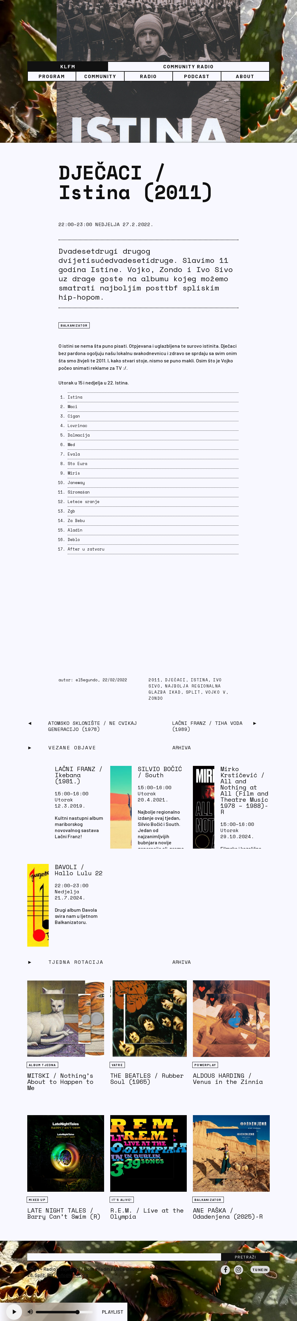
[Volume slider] (64, 1312)
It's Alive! (122, 1200)
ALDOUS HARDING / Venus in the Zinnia (228, 1078)
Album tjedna (42, 1065)
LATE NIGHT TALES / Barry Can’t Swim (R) (64, 1213)
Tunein (260, 1269)
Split (193, 692)
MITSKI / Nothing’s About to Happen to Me (60, 1081)
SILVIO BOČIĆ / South (160, 771)
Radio (148, 76)
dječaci (175, 680)
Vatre (117, 1065)
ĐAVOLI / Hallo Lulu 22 (79, 869)
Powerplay (205, 1065)
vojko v (215, 692)
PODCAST (197, 76)
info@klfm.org (72, 1275)
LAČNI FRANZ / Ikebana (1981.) (79, 774)
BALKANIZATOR (74, 325)
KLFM (67, 66)
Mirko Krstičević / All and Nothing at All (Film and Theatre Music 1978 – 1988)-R (244, 790)
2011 (154, 680)
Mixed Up (37, 1200)
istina (200, 680)
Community (100, 76)
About (245, 76)
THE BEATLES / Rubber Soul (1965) (147, 1078)
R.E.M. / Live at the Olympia (147, 1213)
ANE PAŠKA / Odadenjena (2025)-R (228, 1213)
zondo (155, 698)
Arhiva (181, 962)
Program (52, 76)
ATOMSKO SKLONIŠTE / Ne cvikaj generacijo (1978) (92, 726)
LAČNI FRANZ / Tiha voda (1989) (207, 726)
